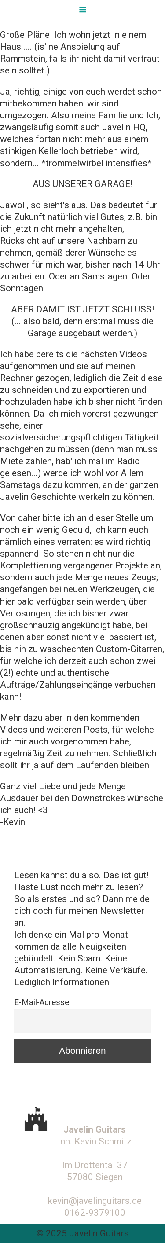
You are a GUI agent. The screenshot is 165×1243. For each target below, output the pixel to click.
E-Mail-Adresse (41, 1002)
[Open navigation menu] (83, 10)
